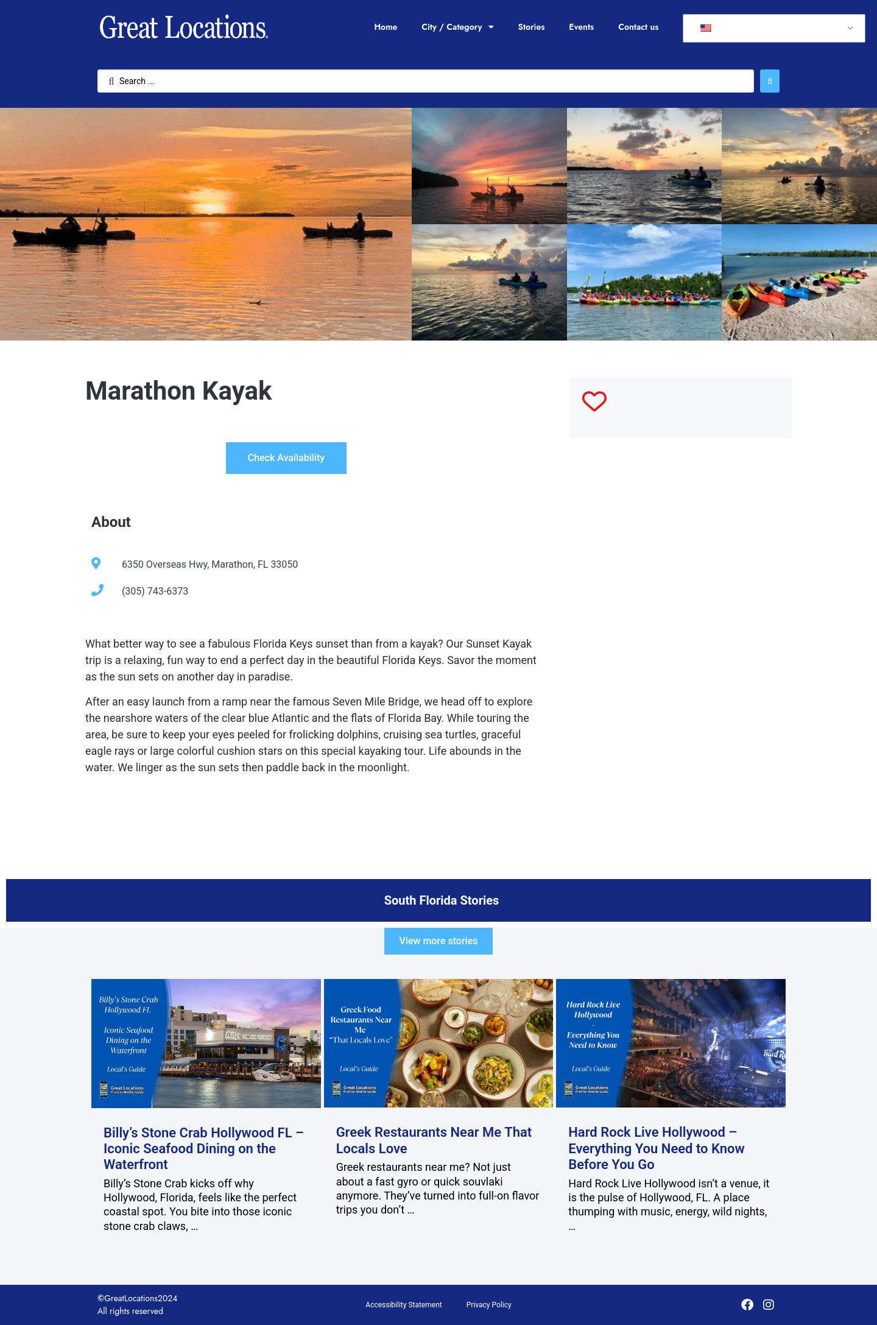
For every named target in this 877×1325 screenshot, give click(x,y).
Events (581, 27)
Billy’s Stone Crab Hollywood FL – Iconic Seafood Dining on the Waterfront (204, 1149)
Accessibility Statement (403, 1305)
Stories (531, 27)
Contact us (638, 27)
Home (385, 27)
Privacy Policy (489, 1305)
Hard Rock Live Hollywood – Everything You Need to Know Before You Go (656, 1148)
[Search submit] (770, 81)
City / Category (457, 26)
